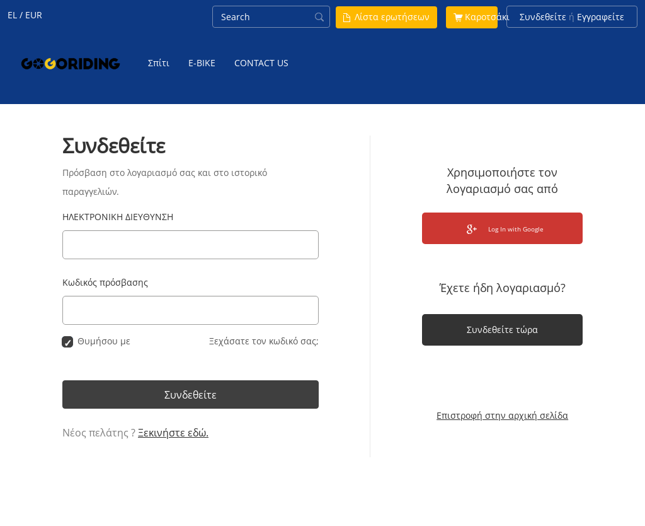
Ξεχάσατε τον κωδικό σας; (264, 341)
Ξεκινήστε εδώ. (173, 433)
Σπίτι (158, 63)
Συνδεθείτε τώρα (502, 330)
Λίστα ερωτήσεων (392, 17)
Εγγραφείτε (600, 17)
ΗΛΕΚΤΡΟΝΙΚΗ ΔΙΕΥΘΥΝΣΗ (117, 217)
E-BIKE (201, 63)
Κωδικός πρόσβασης (105, 282)
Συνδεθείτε (543, 17)
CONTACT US (261, 63)
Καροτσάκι (487, 17)
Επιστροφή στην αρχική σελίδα (502, 415)
